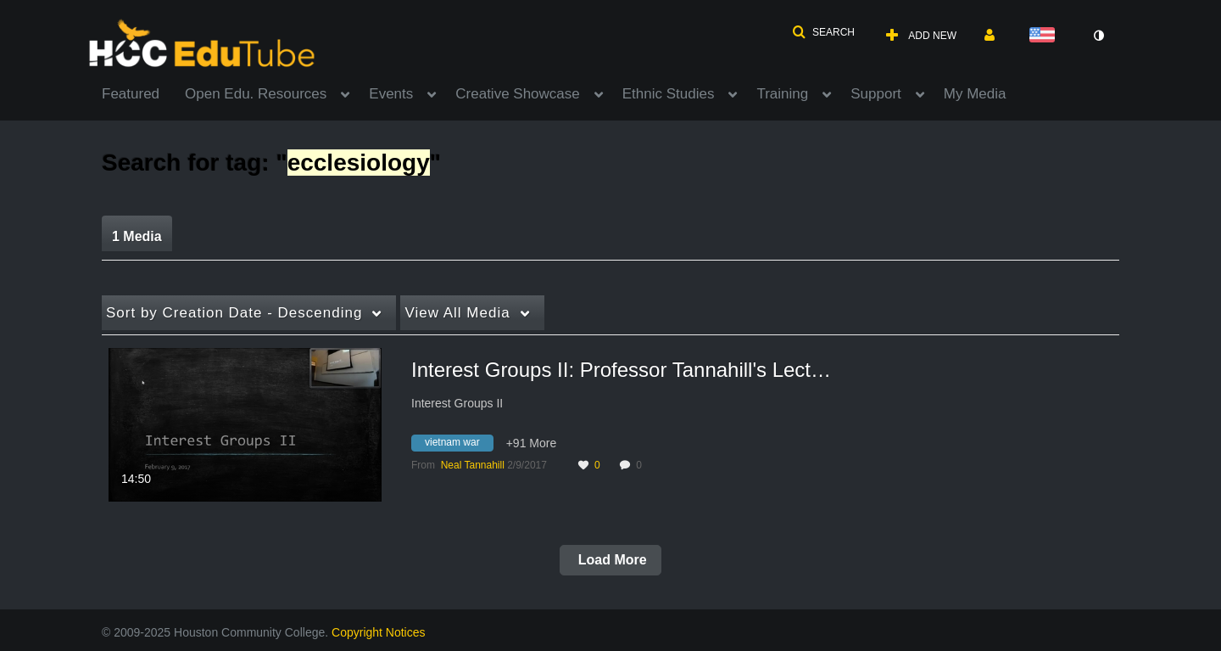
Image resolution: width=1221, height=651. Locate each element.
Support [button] (875, 94)
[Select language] (1045, 36)
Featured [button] (130, 94)
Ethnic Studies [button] (668, 94)
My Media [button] (975, 94)
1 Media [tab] (137, 236)
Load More (610, 560)
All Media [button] (457, 313)
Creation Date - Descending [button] (234, 313)
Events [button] (391, 94)
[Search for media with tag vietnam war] (458, 445)
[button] (823, 32)
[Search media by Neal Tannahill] (473, 465)
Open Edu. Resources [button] (255, 94)
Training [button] (782, 94)
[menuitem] (143, 92)
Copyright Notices (379, 632)
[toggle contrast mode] (1098, 35)
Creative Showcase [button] (517, 94)
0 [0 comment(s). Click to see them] (641, 465)
